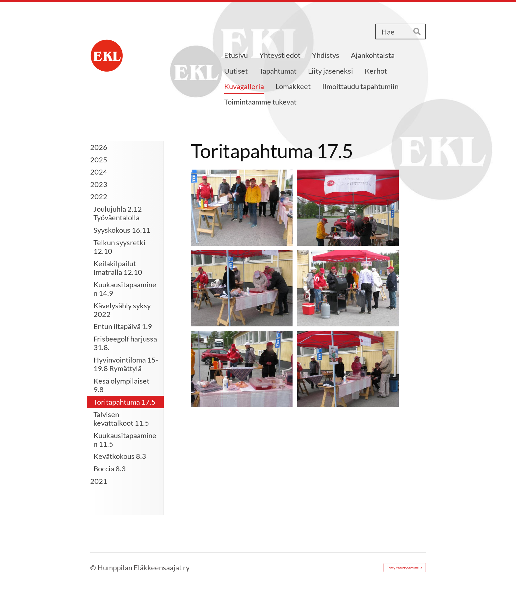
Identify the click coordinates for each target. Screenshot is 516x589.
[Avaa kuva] (242, 208)
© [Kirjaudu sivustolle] (93, 567)
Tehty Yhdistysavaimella (404, 568)
